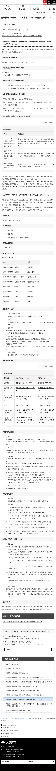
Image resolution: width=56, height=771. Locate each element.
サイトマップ (6, 736)
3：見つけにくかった (36, 644)
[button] (45, 2)
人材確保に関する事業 (13, 668)
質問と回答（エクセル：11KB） (12, 36)
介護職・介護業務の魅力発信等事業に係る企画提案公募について (26, 695)
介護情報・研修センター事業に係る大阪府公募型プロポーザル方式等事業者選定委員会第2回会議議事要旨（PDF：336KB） (28, 186)
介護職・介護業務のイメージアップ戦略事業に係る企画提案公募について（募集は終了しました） (29, 705)
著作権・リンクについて (9, 728)
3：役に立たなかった (32, 638)
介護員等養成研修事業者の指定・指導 (18, 710)
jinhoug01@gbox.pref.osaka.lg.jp (32, 463)
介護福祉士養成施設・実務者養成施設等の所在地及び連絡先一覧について (29, 682)
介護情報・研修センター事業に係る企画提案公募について (24, 699)
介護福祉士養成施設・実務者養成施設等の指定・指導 (23, 690)
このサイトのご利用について (10, 725)
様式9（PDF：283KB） (45, 405)
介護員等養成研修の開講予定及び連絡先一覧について (23, 686)
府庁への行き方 (5, 761)
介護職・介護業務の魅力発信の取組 (17, 673)
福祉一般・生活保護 (19, 718)
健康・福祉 (11, 718)
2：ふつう (20, 638)
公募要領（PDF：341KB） (46, 383)
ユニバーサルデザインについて (11, 730)
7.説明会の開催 (8, 432)
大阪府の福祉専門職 (12, 664)
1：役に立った (9, 638)
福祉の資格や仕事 (11, 659)
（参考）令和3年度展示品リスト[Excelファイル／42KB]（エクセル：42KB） (25, 420)
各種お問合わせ (32, 761)
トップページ (4, 718)
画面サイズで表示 (49, 122)
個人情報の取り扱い (8, 733)
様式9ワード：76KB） (23, 405)
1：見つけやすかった (11, 644)
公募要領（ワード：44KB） (24, 383)
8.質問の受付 (8, 494)
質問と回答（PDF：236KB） (32, 36)
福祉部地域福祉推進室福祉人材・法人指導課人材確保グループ (22, 622)
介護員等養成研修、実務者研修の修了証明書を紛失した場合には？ (27, 677)
